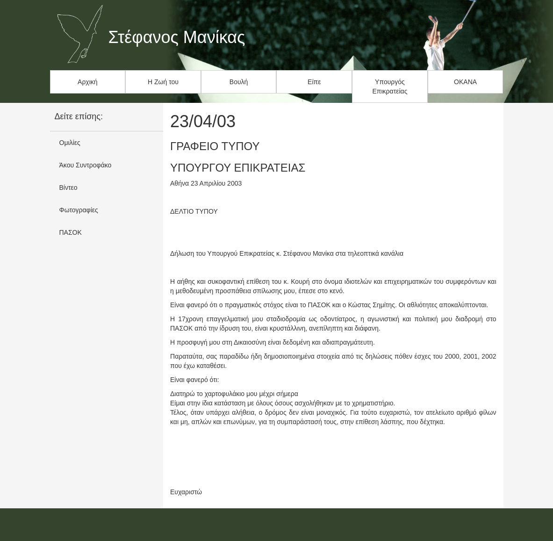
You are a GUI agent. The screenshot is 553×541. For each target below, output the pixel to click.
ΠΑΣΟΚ (70, 232)
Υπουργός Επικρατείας (390, 86)
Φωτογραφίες (78, 210)
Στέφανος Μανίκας (176, 37)
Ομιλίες (69, 142)
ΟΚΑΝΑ (465, 82)
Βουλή (239, 82)
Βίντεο (68, 187)
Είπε (314, 82)
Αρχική (88, 82)
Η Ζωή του (163, 82)
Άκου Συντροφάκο (85, 165)
